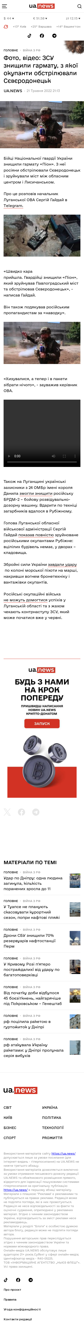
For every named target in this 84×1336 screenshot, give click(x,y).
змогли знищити (35, 493)
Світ (8, 1107)
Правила (10, 1299)
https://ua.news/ (63, 1153)
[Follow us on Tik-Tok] (29, 36)
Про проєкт (12, 1289)
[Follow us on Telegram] (54, 36)
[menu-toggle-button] (4, 6)
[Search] (79, 6)
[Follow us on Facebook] (42, 36)
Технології (53, 1128)
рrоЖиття (52, 1138)
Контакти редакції (18, 1319)
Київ (8, 1118)
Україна (50, 1107)
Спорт (10, 1138)
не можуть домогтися (25, 600)
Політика (51, 1118)
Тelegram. (13, 205)
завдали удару (62, 564)
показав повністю (36, 535)
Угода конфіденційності (22, 1309)
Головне (11, 50)
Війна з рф (32, 50)
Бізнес (10, 1128)
